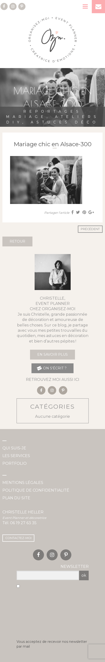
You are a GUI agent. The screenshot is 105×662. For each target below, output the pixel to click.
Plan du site (16, 498)
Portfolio (14, 463)
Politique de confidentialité (35, 490)
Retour (17, 241)
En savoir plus (52, 354)
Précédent (90, 229)
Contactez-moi (18, 538)
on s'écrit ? (51, 368)
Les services (16, 455)
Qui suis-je (14, 448)
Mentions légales (22, 482)
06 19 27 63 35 (23, 523)
